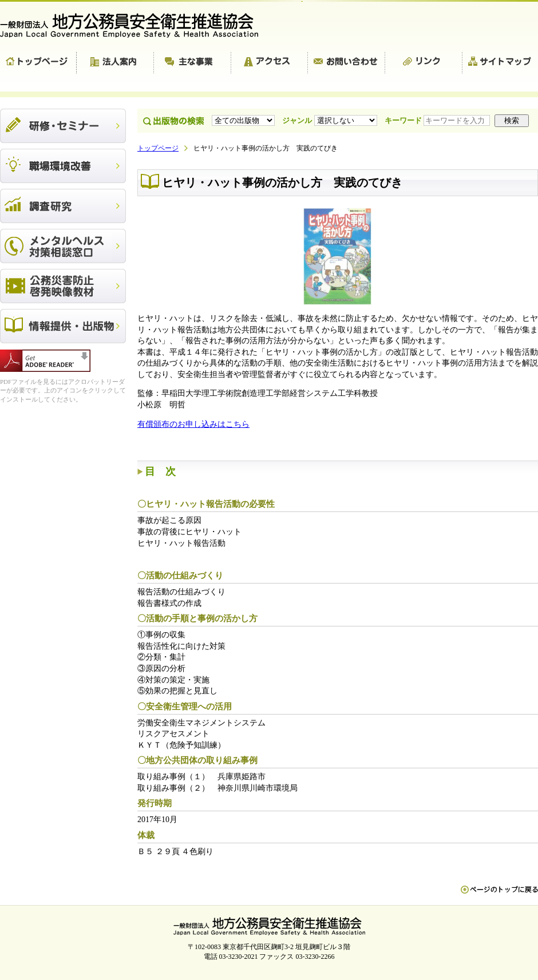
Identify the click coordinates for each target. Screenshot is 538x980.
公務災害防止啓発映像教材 (63, 286)
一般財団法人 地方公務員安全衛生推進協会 (134, 25)
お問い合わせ (346, 62)
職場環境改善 (63, 166)
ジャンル (330, 120)
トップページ (38, 62)
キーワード (438, 120)
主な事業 (192, 62)
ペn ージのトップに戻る (499, 895)
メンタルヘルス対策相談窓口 (63, 246)
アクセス (269, 62)
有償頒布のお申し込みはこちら (193, 424)
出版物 (63, 326)
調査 (63, 206)
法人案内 (115, 62)
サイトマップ (500, 62)
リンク (423, 62)
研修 (63, 126)
